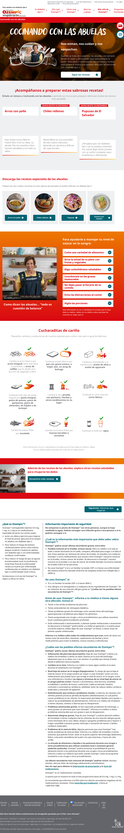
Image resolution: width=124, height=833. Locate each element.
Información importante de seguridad (60, 2)
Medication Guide (54, 4)
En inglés (119, 2)
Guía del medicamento (83, 2)
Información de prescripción (103, 2)
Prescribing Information (71, 4)
